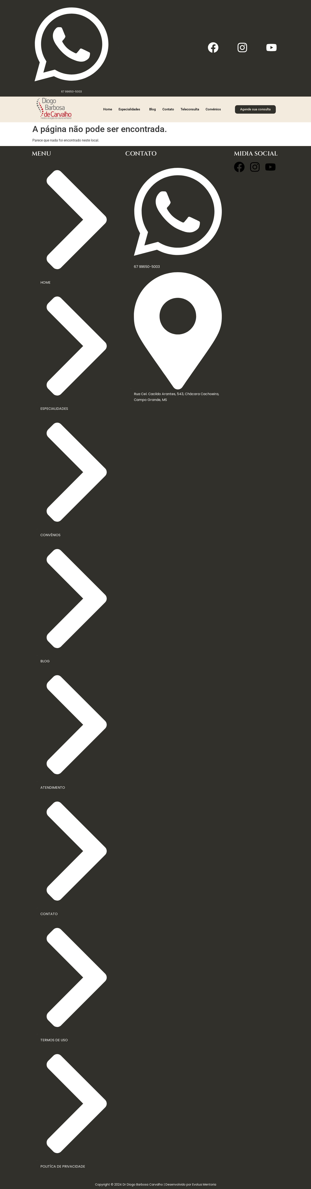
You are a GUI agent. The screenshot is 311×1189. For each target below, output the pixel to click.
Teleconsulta (190, 109)
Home (107, 109)
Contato (168, 109)
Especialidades (129, 109)
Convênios (213, 109)
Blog (152, 109)
